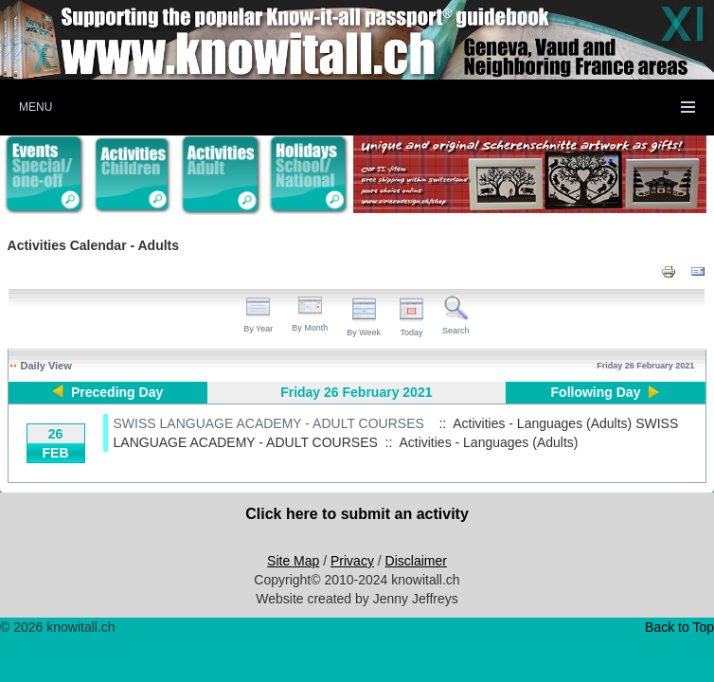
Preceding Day (117, 392)
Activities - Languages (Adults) (488, 442)
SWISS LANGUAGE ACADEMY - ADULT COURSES (269, 423)
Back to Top (679, 627)
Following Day (596, 392)
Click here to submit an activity (357, 514)
